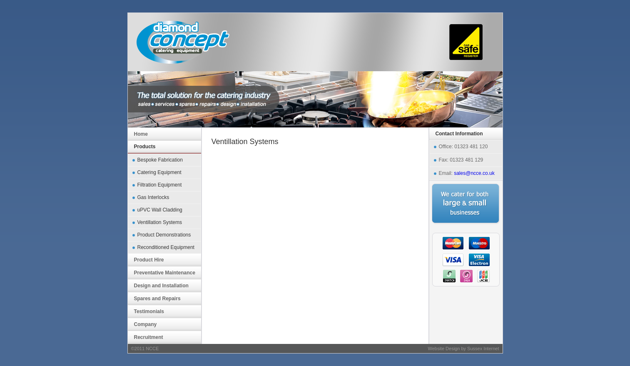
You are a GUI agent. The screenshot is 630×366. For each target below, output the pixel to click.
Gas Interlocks (153, 197)
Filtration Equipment (159, 185)
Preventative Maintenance (164, 273)
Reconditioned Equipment (165, 247)
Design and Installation (161, 286)
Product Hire (149, 260)
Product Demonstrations (164, 235)
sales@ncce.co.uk (474, 173)
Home (141, 134)
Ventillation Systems (159, 222)
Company (145, 324)
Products (145, 146)
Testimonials (149, 311)
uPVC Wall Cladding (159, 210)
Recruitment (148, 337)
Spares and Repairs (157, 298)
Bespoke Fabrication (160, 160)
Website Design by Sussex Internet (463, 348)
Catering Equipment (159, 172)
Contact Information (459, 134)
